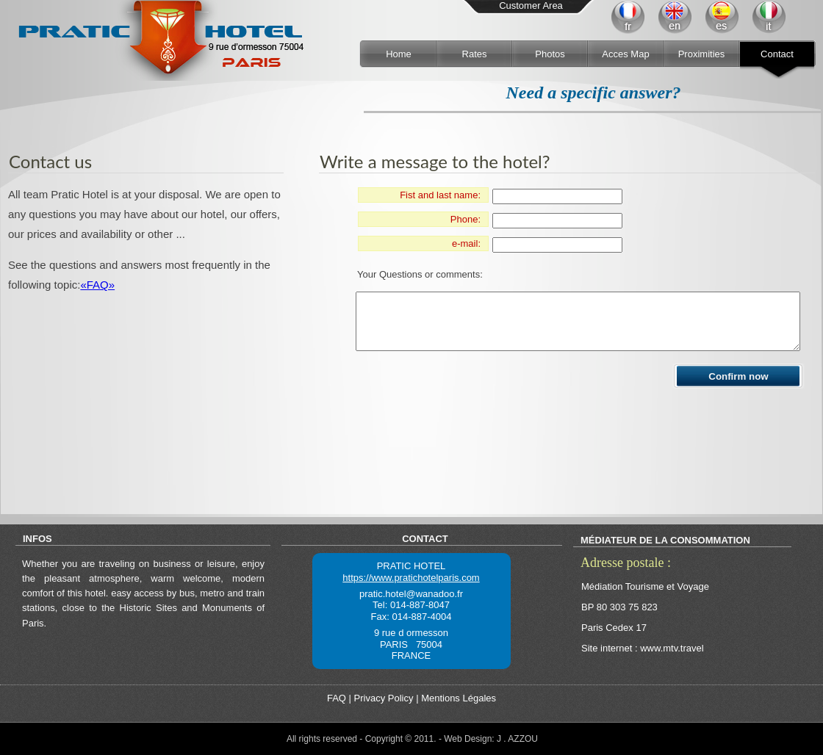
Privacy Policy (384, 698)
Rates (474, 53)
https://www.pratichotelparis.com (410, 577)
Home (399, 53)
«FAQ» (97, 284)
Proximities (701, 53)
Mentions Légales (458, 698)
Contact (777, 53)
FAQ (336, 698)
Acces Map (625, 53)
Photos (549, 53)
